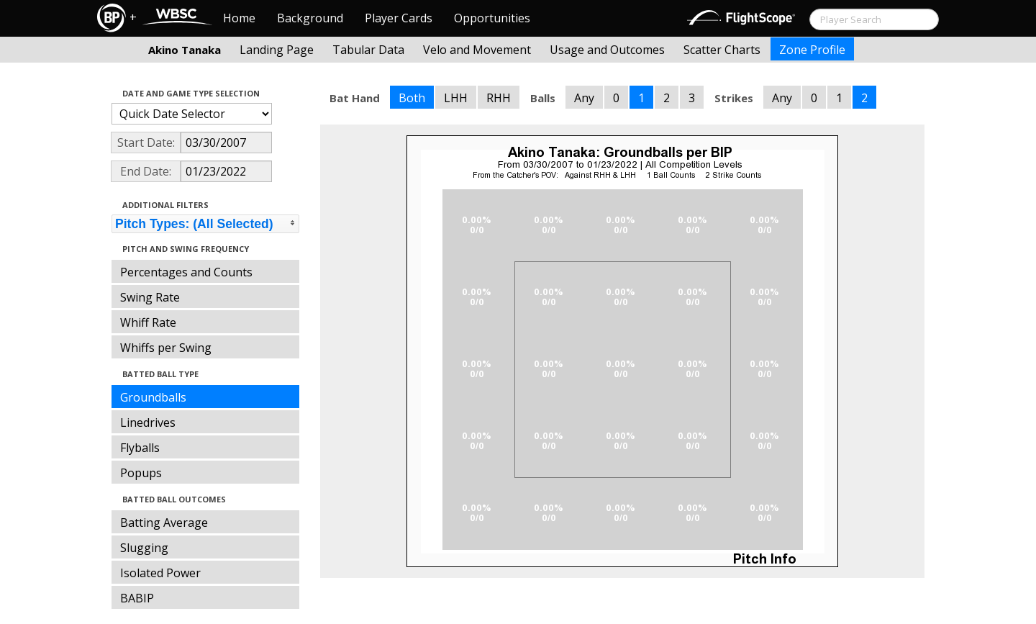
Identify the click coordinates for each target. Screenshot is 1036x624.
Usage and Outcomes (607, 50)
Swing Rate (150, 297)
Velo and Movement (477, 50)
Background (310, 18)
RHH (498, 98)
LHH (456, 98)
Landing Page (277, 50)
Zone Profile (812, 50)
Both (412, 98)
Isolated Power (160, 573)
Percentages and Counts (186, 272)
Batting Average (164, 522)
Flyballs (140, 448)
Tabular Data (368, 50)
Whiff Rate (148, 322)
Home (239, 18)
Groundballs (153, 397)
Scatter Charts (721, 50)
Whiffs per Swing (166, 348)
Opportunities (492, 18)
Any (584, 98)
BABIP (137, 598)
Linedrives (148, 422)
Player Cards (398, 18)
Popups (141, 473)
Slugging (144, 548)
